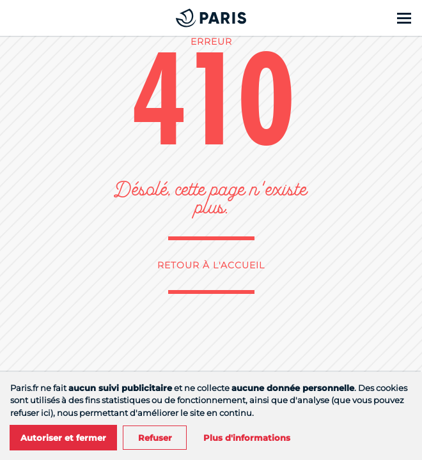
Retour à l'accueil (211, 265)
